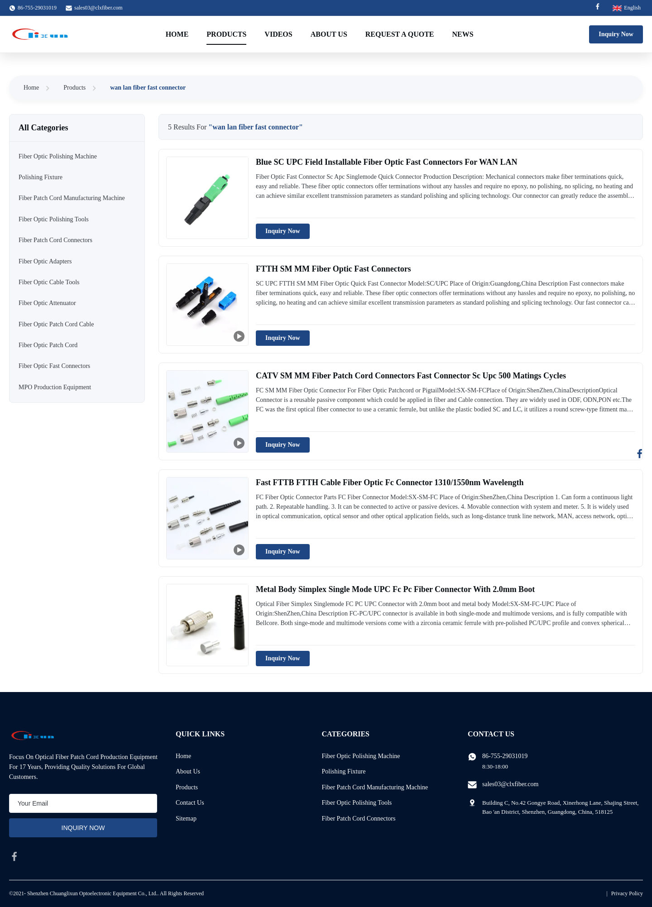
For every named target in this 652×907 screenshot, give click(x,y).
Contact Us (190, 802)
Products (226, 34)
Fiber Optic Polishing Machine (361, 756)
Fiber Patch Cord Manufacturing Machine (375, 787)
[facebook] (14, 856)
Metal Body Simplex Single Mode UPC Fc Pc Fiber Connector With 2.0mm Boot (395, 589)
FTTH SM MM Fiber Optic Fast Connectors (333, 268)
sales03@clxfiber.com (98, 8)
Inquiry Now (616, 34)
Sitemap (186, 818)
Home (177, 34)
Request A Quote (399, 34)
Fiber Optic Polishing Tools (357, 802)
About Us (329, 34)
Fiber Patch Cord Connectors (359, 818)
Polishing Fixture (344, 771)
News (463, 34)
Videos (278, 34)
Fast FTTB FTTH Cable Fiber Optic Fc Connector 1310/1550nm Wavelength (390, 482)
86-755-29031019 (504, 756)
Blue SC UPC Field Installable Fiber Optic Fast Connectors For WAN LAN (387, 162)
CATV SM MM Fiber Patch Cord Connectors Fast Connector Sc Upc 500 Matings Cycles (411, 375)
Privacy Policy (627, 893)
